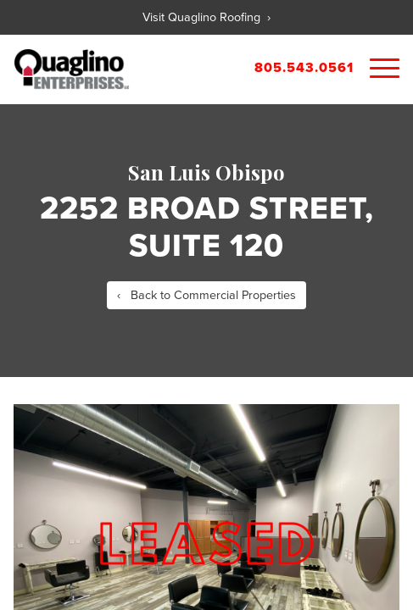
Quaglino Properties (72, 69)
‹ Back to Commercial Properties (206, 295)
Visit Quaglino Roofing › (206, 17)
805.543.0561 (304, 67)
